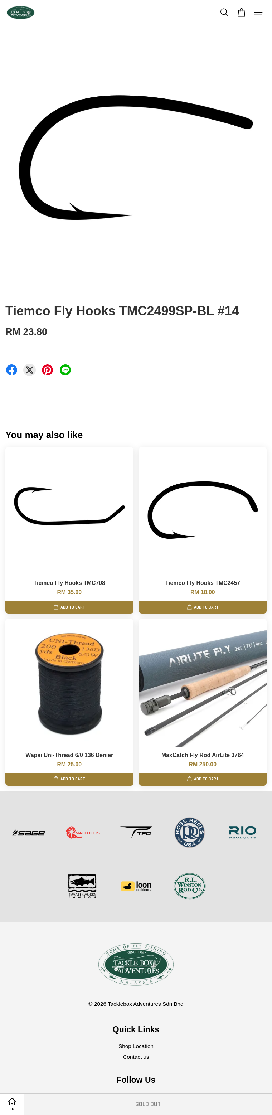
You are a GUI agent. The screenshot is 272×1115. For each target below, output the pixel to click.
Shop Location (136, 1046)
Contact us (136, 1057)
